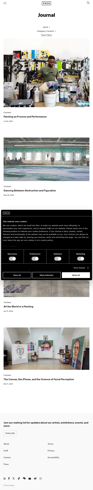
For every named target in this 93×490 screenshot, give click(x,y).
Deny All (17, 275)
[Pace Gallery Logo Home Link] (46, 3)
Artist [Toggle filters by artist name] (46, 27)
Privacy (51, 450)
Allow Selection (46, 275)
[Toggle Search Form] (88, 2)
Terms (50, 444)
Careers (7, 457)
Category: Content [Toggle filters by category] (46, 31)
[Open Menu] (5, 3)
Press (6, 464)
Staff (6, 450)
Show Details (79, 268)
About (6, 444)
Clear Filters (46, 35)
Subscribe (10, 433)
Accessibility (53, 457)
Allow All (76, 275)
